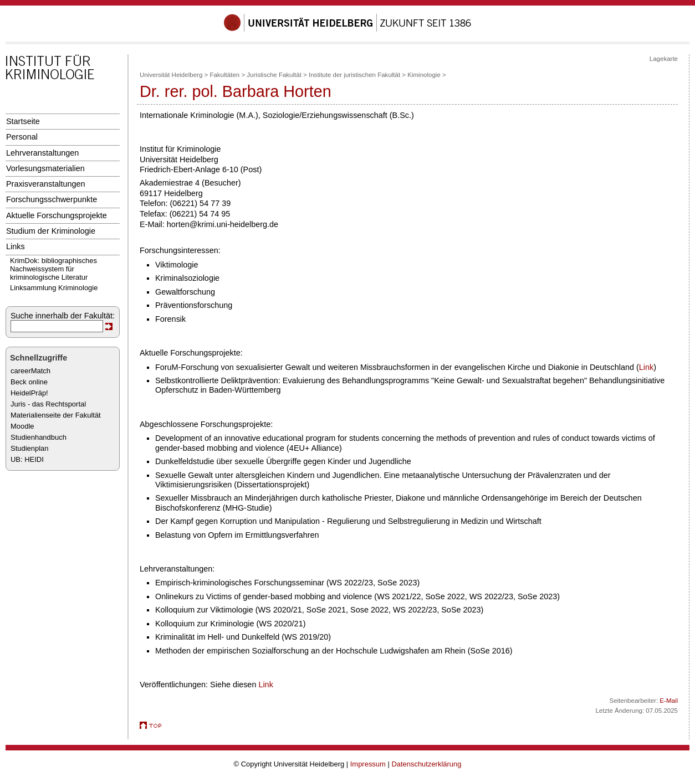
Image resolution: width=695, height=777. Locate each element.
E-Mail (669, 700)
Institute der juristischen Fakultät (354, 74)
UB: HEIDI (27, 459)
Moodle (22, 426)
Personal (22, 136)
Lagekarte (664, 58)
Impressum (368, 764)
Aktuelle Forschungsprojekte (56, 215)
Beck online (29, 382)
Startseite (23, 121)
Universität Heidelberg (171, 74)
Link (646, 367)
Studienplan (29, 448)
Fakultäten (224, 74)
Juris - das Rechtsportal (48, 404)
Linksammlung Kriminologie (54, 288)
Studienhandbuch (39, 437)
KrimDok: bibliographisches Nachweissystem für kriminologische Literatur (53, 268)
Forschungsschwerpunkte (51, 199)
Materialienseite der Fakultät (56, 415)
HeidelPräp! (29, 393)
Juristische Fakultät (274, 74)
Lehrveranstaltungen (42, 152)
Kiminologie (424, 74)
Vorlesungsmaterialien (45, 168)
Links (15, 246)
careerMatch (30, 371)
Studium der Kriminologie (50, 231)
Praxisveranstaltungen (45, 183)
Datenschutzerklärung (426, 764)
